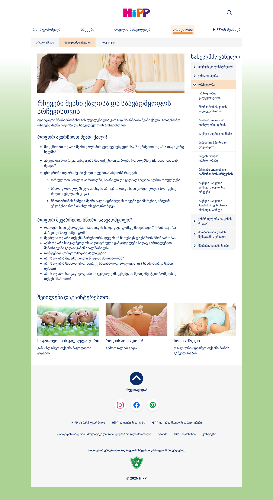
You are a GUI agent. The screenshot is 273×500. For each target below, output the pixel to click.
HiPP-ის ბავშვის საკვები (128, 422)
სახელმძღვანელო (77, 42)
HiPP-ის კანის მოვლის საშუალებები (177, 422)
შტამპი (162, 434)
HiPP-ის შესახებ (185, 434)
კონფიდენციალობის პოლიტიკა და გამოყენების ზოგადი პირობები (104, 434)
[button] (229, 13)
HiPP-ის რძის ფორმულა (88, 422)
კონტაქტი (108, 42)
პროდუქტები (45, 42)
